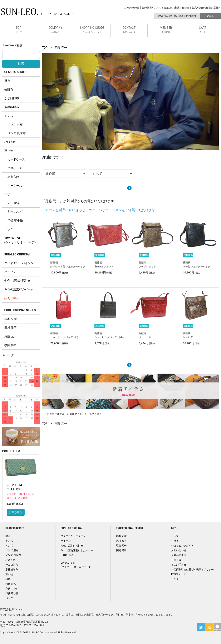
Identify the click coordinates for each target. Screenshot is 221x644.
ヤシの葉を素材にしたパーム (77, 550)
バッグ (8, 229)
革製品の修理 (178, 555)
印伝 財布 (14, 203)
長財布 (8, 89)
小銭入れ (10, 142)
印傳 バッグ (12, 588)
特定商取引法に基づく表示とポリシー (192, 569)
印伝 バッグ (15, 211)
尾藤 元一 (10, 336)
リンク (175, 579)
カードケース (16, 159)
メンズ (8, 115)
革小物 (8, 150)
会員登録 (176, 560)
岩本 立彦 (10, 319)
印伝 (7, 194)
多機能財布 (11, 107)
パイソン (10, 272)
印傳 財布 (10, 583)
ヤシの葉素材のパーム (19, 289)
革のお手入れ (178, 564)
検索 (21, 64)
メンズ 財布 (15, 124)
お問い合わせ (178, 550)
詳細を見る (15, 512)
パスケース (15, 168)
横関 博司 (10, 345)
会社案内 (176, 540)
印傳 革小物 (12, 593)
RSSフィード (178, 574)
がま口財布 (11, 98)
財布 (7, 80)
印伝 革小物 (15, 220)
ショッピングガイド (182, 545)
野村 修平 (10, 327)
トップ (175, 536)
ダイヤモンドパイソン (19, 263)
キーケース (15, 185)
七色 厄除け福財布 (17, 280)
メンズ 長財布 (17, 133)
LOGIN (210, 15)
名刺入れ (13, 176)
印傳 (7, 579)
